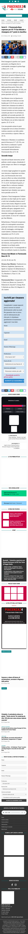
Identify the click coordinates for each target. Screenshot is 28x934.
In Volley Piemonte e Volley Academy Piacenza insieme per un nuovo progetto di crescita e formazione (14, 573)
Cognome (7, 333)
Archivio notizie (4, 819)
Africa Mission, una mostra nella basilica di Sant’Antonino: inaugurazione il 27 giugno (11, 738)
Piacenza (8, 408)
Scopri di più (4, 914)
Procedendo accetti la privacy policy (12, 376)
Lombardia (20, 408)
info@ (7, 912)
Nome (5, 326)
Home (2, 817)
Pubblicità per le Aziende (6, 827)
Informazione (4, 824)
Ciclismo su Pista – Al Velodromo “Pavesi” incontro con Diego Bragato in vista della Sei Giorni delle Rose (13, 568)
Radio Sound (12, 503)
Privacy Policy (13, 932)
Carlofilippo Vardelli (16, 36)
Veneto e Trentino (19, 411)
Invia (17, 494)
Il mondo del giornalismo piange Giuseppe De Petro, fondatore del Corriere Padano (13, 728)
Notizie (9, 20)
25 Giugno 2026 (6, 683)
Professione (7, 354)
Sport (15, 20)
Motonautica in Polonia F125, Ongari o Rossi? (13, 576)
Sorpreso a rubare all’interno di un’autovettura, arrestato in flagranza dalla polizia (16, 515)
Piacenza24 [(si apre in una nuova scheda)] (19, 503)
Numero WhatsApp (9, 347)
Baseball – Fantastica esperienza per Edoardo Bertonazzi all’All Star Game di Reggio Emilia (14, 562)
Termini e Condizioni (20, 932)
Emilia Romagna (8, 411)
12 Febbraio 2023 (6, 36)
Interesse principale (10, 368)
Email (5, 340)
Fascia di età (7, 361)
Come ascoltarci (4, 822)
